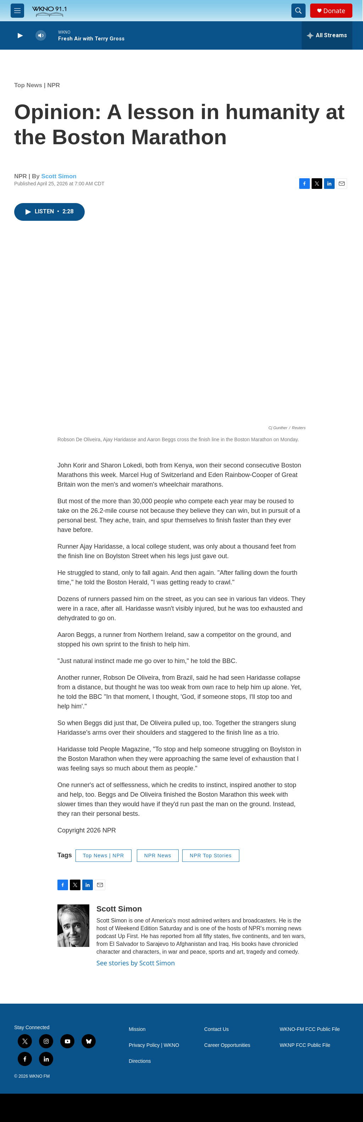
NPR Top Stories (210, 855)
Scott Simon (59, 176)
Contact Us (216, 1029)
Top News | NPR (37, 85)
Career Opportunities (227, 1045)
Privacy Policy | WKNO (154, 1045)
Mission (137, 1029)
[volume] (41, 36)
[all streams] (327, 35)
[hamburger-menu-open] (17, 11)
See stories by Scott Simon (135, 963)
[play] (19, 36)
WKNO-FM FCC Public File (310, 1029)
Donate (334, 11)
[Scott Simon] (73, 925)
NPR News (157, 855)
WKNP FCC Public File (305, 1045)
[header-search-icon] (298, 11)
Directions (140, 1061)
